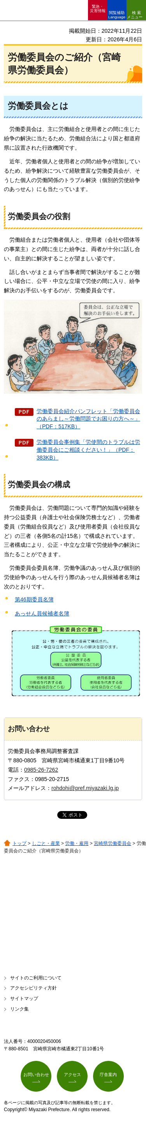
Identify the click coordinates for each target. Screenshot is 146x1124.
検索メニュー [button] (134, 15)
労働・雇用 (76, 843)
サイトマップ (24, 998)
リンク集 (19, 1009)
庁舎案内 (108, 1074)
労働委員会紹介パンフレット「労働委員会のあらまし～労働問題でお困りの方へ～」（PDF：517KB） (88, 418)
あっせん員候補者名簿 (42, 613)
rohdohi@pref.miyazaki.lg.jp (85, 788)
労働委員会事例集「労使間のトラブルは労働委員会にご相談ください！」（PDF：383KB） (88, 449)
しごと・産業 (46, 843)
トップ (19, 843)
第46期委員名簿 (34, 599)
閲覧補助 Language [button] (116, 15)
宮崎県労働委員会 (112, 843)
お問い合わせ (36, 1074)
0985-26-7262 (41, 770)
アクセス (72, 1074)
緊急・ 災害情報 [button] (98, 8)
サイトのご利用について (36, 978)
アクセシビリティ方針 (33, 988)
